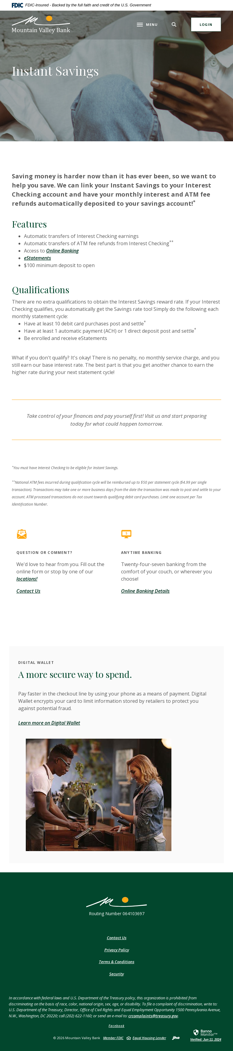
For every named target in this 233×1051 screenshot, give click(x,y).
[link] (205, 1035)
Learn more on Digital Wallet (49, 723)
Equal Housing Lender (149, 1038)
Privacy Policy (116, 950)
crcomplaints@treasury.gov (153, 1015)
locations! (26, 578)
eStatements (37, 258)
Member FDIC (113, 1038)
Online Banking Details (145, 591)
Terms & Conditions (116, 961)
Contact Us (28, 591)
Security (116, 974)
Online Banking (62, 250)
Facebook (116, 1026)
